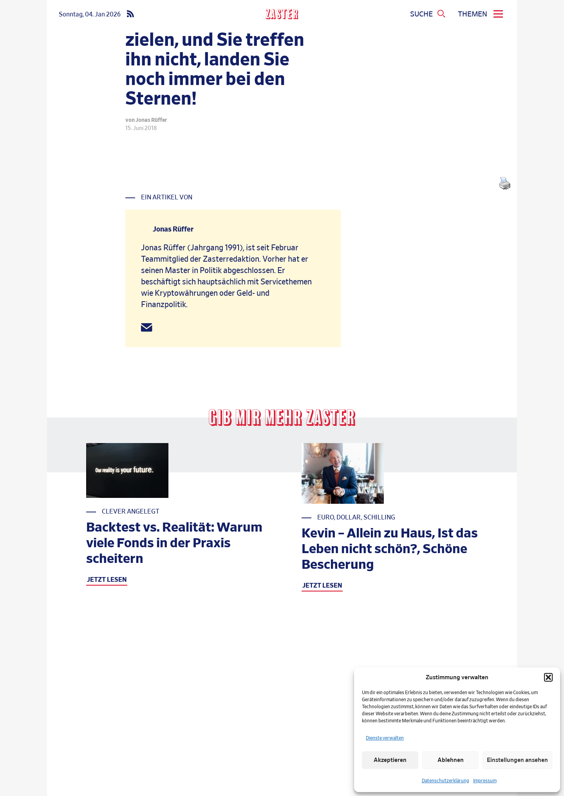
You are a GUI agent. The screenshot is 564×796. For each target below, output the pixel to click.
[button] (548, 677)
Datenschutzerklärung (445, 780)
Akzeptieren (390, 760)
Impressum (485, 780)
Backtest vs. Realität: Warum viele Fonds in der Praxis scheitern (174, 543)
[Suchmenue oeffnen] (428, 14)
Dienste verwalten (385, 738)
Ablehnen (450, 760)
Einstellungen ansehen (517, 760)
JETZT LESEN (107, 580)
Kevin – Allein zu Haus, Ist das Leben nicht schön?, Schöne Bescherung (390, 549)
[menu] (481, 14)
